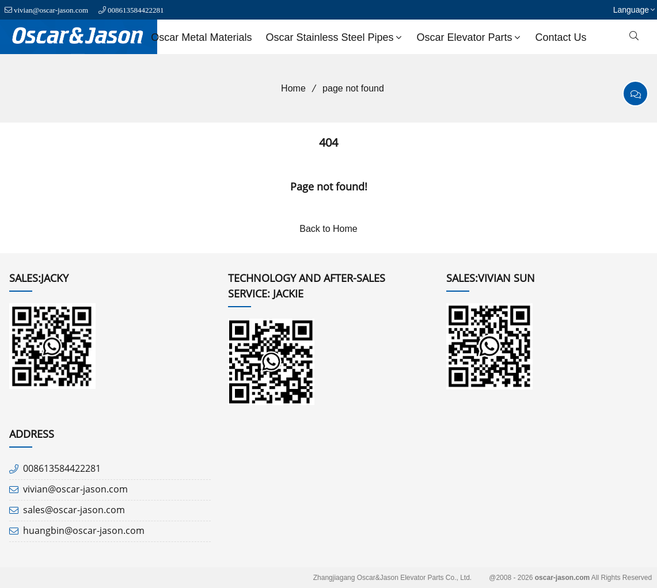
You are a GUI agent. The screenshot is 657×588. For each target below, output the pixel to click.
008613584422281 (136, 10)
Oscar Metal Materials (201, 37)
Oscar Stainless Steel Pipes (334, 37)
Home (289, 88)
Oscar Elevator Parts (470, 37)
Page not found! (328, 186)
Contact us (561, 37)
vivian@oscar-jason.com (51, 10)
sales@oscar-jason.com (74, 509)
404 (328, 142)
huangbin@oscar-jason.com (84, 530)
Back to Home (328, 229)
